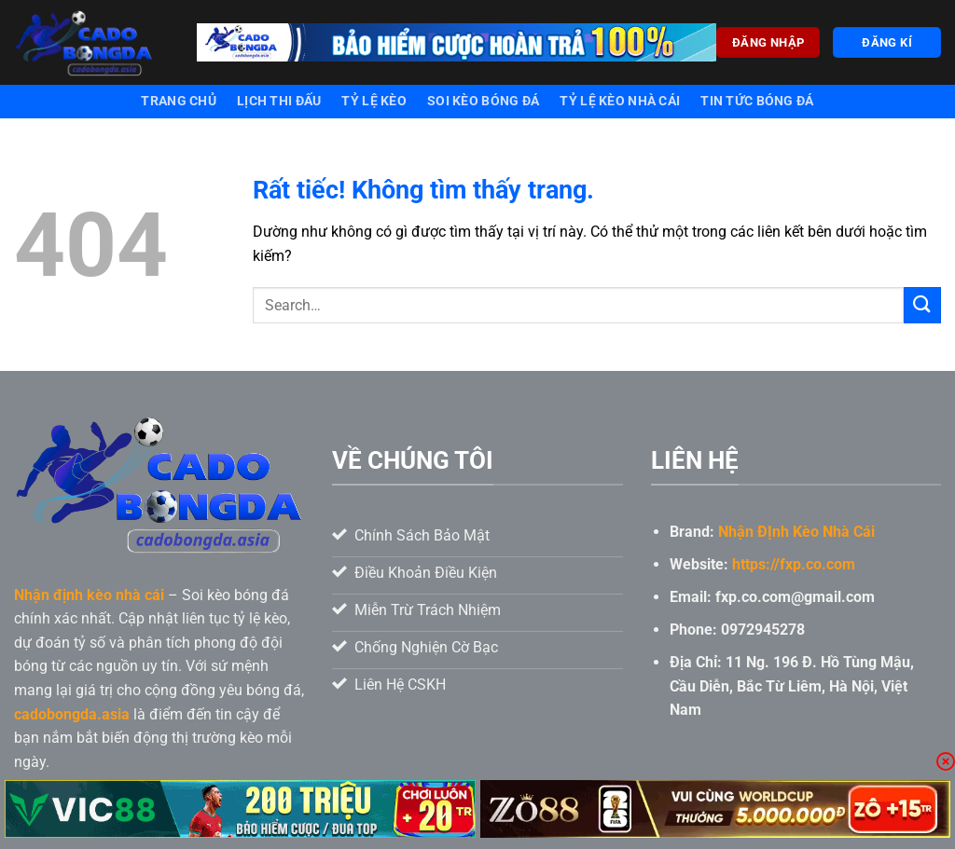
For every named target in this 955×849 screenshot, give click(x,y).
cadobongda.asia (72, 714)
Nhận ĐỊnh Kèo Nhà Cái (796, 532)
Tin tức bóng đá (756, 101)
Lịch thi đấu (279, 101)
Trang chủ (178, 101)
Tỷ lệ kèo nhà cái (620, 101)
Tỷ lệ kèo (374, 101)
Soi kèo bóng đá (483, 101)
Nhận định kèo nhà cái (89, 595)
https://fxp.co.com (793, 564)
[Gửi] (922, 305)
